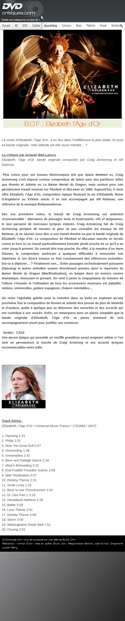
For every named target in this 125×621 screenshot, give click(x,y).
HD (16, 25)
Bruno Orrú (59, 543)
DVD (25, 25)
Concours (66, 25)
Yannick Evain (24, 543)
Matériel (90, 25)
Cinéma (36, 25)
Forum (103, 25)
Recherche (117, 25)
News (79, 25)
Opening (11, 436)
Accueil (6, 25)
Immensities (14, 455)
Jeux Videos (51, 25)
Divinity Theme (18, 515)
